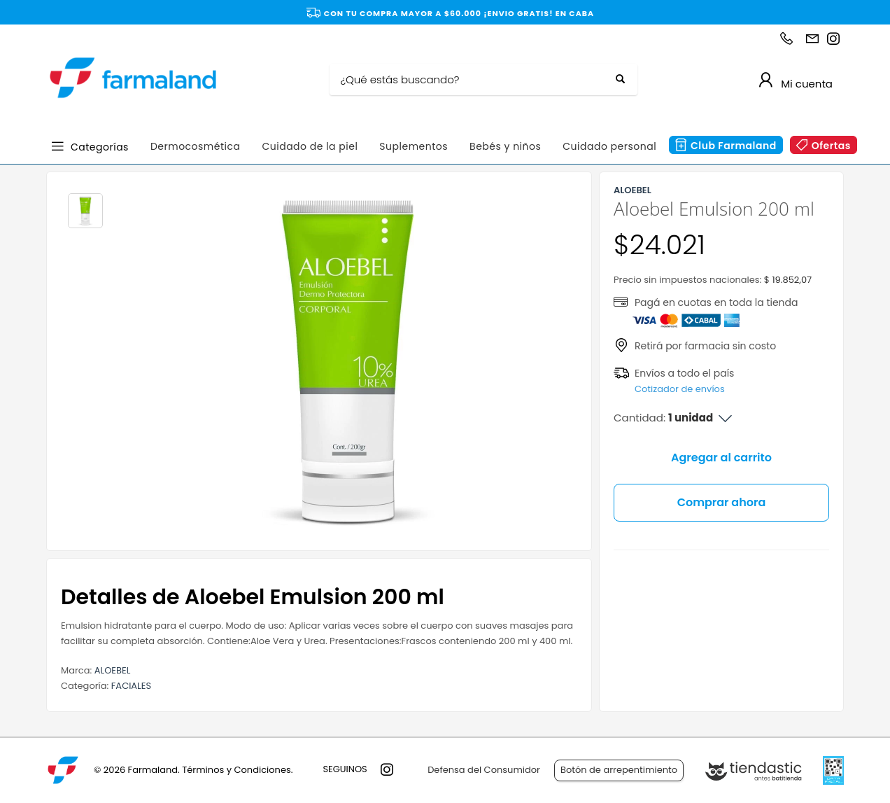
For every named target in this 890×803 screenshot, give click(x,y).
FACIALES (131, 685)
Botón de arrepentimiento (618, 769)
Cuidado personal (609, 146)
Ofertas (831, 146)
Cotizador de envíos (680, 389)
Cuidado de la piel (310, 146)
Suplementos (413, 146)
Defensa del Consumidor (484, 769)
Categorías (100, 146)
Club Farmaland (734, 146)
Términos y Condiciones (236, 769)
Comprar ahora (721, 502)
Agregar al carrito (721, 457)
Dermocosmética (195, 146)
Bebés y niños (505, 146)
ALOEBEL (112, 670)
